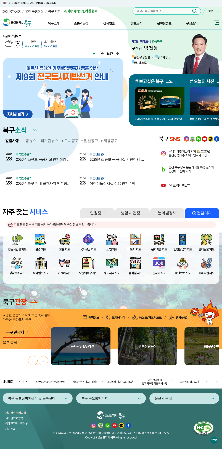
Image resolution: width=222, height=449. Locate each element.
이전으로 (102, 53)
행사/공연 (178, 317)
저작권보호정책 (14, 418)
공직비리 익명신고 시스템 (120, 382)
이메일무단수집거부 (16, 423)
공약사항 (162, 57)
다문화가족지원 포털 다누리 (50, 382)
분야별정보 (164, 23)
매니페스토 (140, 63)
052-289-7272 (160, 433)
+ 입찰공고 (89, 141)
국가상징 (11, 12)
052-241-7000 (131, 433)
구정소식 (191, 23)
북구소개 (53, 23)
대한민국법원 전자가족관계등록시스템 (154, 381)
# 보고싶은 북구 (154, 81)
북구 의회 (54, 11)
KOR (210, 11)
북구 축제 (10, 343)
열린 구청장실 (34, 11)
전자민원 (109, 23)
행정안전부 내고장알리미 (85, 382)
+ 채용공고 (109, 141)
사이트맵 (10, 429)
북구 (20, 301)
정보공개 (136, 23)
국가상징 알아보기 (189, 382)
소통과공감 (81, 23)
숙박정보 (91, 317)
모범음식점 (115, 317)
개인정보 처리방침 (15, 413)
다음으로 (117, 53)
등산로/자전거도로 (147, 317)
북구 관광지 (15, 332)
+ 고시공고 (69, 141)
